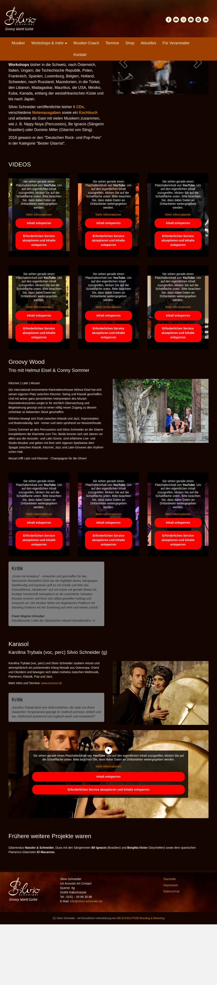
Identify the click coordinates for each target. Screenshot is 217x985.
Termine (112, 43)
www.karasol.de (51, 743)
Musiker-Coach (86, 43)
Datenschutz (171, 952)
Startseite (169, 939)
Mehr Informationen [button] (39, 275)
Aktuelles (148, 43)
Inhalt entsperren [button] (39, 284)
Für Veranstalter (176, 43)
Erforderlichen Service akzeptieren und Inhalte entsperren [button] (39, 301)
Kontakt (80, 55)
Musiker (18, 43)
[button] (123, 123)
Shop (129, 43)
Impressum (170, 945)
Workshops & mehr (47, 43)
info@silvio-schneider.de (86, 962)
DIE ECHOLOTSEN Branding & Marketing (140, 978)
